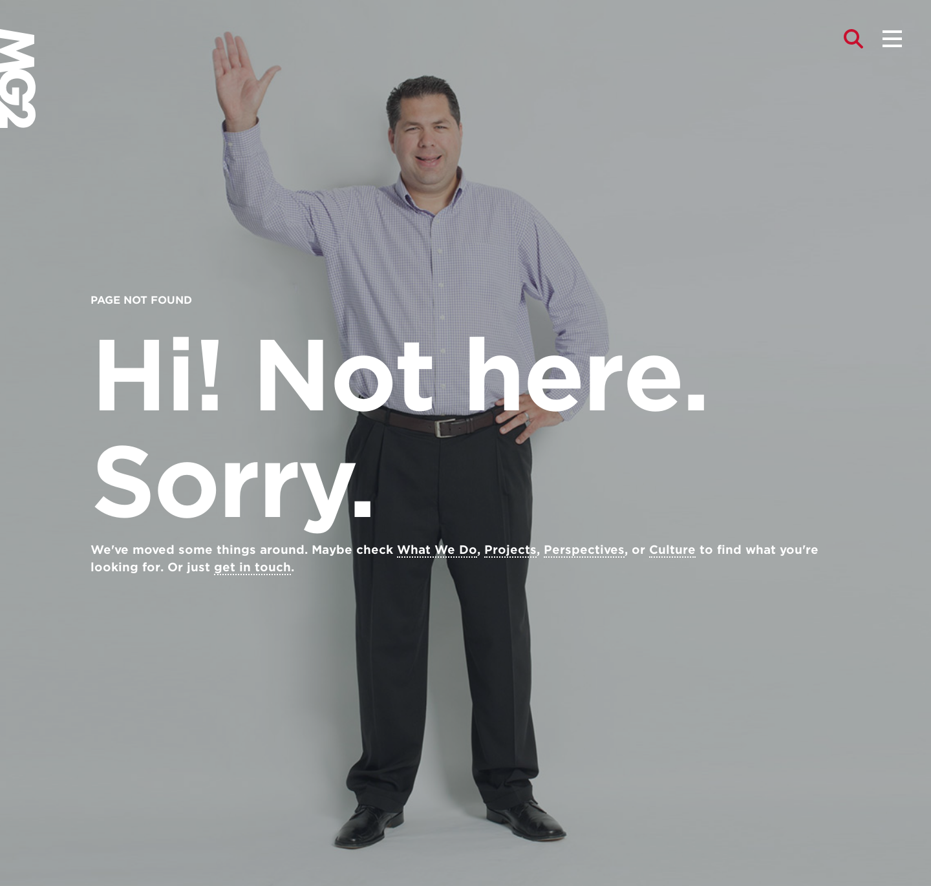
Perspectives (584, 549)
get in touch (252, 567)
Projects (510, 549)
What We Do (437, 549)
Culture (672, 549)
